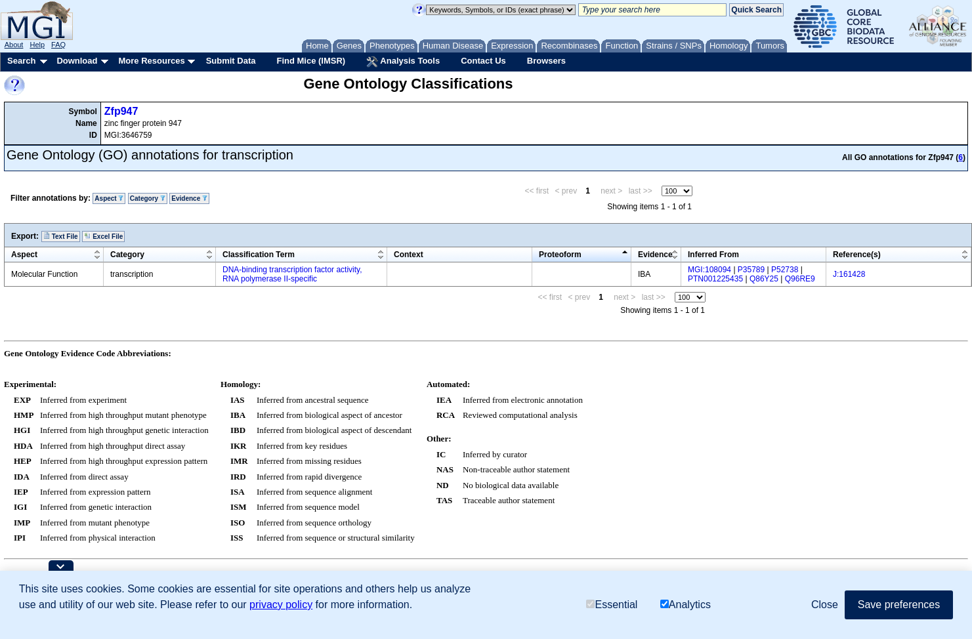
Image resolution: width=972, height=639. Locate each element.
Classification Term (258, 254)
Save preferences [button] (899, 604)
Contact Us (483, 61)
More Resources (151, 61)
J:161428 (849, 274)
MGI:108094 (709, 269)
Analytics (685, 604)
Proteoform (560, 254)
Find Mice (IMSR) (310, 61)
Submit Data (231, 61)
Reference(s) (857, 254)
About (14, 45)
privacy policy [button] (280, 604)
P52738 (784, 269)
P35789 (751, 269)
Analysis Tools (403, 62)
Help (37, 45)
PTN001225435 (715, 278)
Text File (60, 236)
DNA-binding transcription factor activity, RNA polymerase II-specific (292, 274)
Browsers (546, 61)
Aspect (109, 198)
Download (76, 61)
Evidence (189, 198)
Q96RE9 (800, 278)
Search (21, 61)
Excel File (103, 236)
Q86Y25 (764, 278)
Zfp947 (121, 111)
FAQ (58, 45)
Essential (611, 604)
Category (147, 198)
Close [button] (824, 604)
